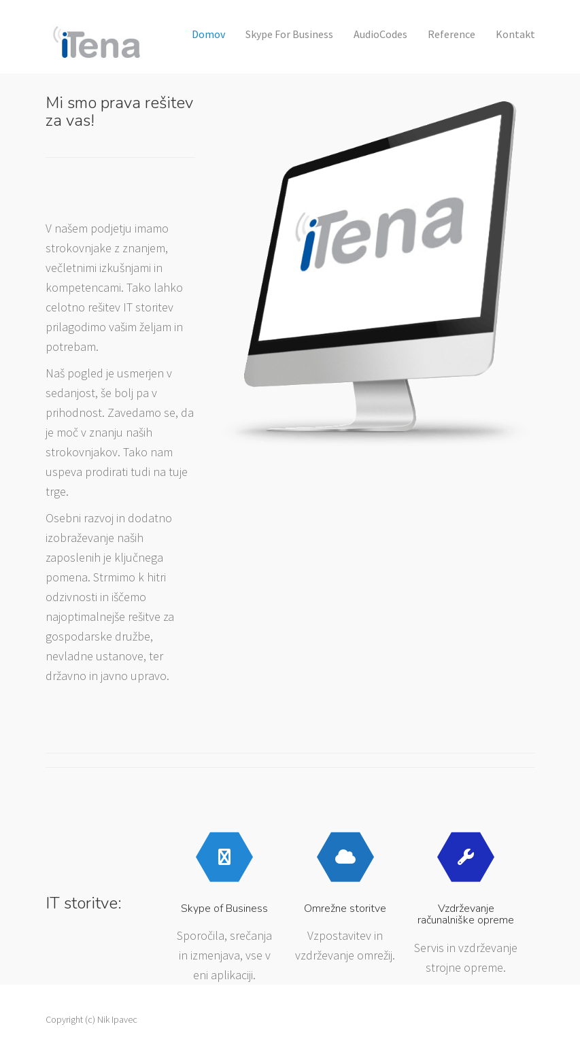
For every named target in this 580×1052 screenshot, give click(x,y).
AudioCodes (380, 34)
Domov (208, 34)
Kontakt (515, 34)
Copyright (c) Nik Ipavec (91, 1019)
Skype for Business (289, 34)
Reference (451, 34)
